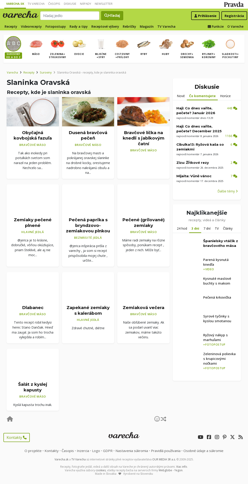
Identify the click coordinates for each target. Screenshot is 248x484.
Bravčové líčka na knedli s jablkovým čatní (143, 138)
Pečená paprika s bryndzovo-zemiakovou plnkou (88, 225)
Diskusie (70, 4)
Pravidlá (165, 450)
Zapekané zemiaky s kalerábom (88, 310)
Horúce (225, 96)
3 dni (195, 228)
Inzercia (83, 450)
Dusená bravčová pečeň (88, 135)
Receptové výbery (105, 26)
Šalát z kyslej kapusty (32, 387)
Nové (181, 96)
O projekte (33, 450)
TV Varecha (36, 4)
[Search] (69, 15)
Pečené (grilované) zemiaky (143, 222)
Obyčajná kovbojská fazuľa (33, 135)
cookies (101, 470)
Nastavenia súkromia (131, 450)
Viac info (181, 467)
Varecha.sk (15, 4)
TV (217, 228)
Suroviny (46, 72)
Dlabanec (32, 307)
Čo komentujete (202, 96)
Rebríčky (129, 26)
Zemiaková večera (143, 307)
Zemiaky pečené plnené (33, 222)
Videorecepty (31, 26)
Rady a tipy (79, 26)
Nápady (85, 4)
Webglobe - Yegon (171, 470)
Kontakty (17, 437)
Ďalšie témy (228, 191)
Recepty (11, 26)
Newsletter (104, 4)
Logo (96, 450)
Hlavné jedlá (32, 232)
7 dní (206, 228)
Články (228, 228)
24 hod (182, 228)
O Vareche (235, 26)
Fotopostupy (55, 26)
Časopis (54, 4)
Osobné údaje (203, 450)
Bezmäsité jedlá (88, 238)
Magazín (147, 26)
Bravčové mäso (32, 145)
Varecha (12, 72)
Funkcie (216, 26)
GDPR (108, 450)
